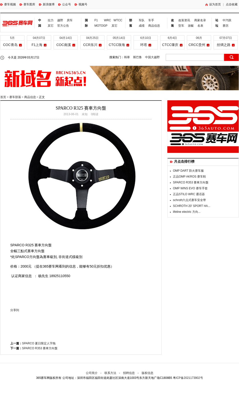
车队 (142, 20)
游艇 (191, 25)
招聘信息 (129, 373)
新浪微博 (47, 4)
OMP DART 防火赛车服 (188, 170)
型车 (181, 25)
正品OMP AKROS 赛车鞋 (189, 176)
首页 (3, 97)
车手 (151, 20)
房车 (70, 20)
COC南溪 (63, 45)
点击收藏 (232, 4)
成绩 (142, 25)
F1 (96, 20)
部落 (130, 23)
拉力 (51, 20)
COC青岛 (10, 45)
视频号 (81, 4)
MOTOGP (100, 25)
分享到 (14, 310)
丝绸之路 (223, 45)
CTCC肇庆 (170, 45)
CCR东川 (90, 45)
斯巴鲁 (137, 57)
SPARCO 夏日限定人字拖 (39, 343)
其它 (51, 25)
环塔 (143, 45)
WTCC (116, 20)
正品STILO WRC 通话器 (189, 194)
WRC (107, 20)
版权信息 (147, 373)
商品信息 (154, 25)
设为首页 (213, 4)
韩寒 (127, 57)
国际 (86, 23)
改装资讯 (184, 20)
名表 (200, 25)
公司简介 (92, 373)
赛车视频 (8, 4)
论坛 (216, 23)
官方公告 (63, 25)
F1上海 (37, 45)
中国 (39, 23)
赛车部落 (15, 97)
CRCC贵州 (197, 45)
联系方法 (110, 373)
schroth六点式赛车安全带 (189, 200)
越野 (60, 20)
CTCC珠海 (117, 45)
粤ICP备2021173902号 (188, 378)
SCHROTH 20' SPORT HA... (191, 206)
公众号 (64, 4)
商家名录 (200, 20)
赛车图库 (27, 4)
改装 (172, 23)
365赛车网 (17, 23)
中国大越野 (152, 57)
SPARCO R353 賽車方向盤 (39, 348)
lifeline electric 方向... (187, 212)
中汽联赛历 (227, 23)
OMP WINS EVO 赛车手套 (190, 188)
